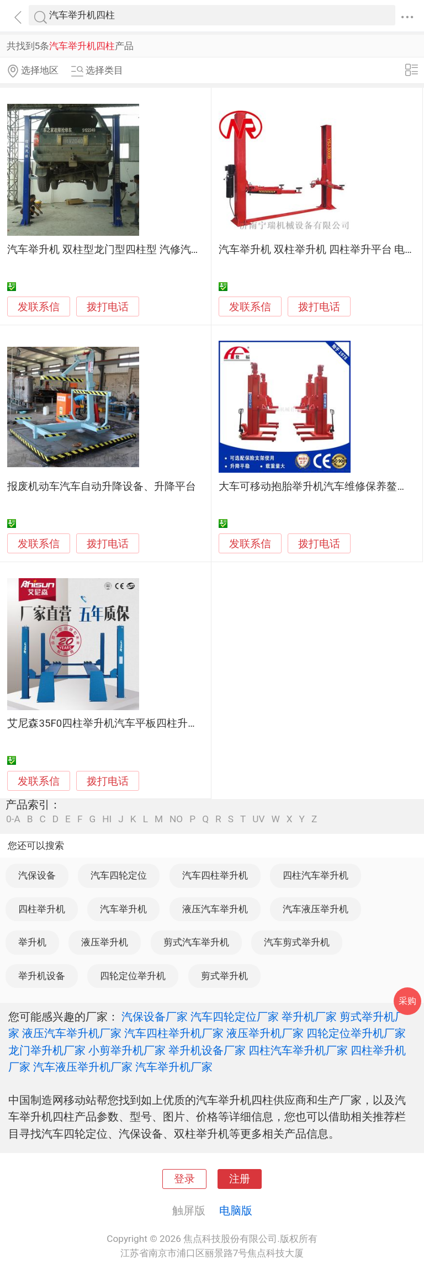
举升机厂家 (309, 1016)
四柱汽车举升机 (315, 875)
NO (176, 819)
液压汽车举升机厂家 (71, 1033)
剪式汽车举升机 (196, 942)
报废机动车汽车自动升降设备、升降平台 (101, 486)
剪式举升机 (224, 975)
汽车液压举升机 (315, 908)
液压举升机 (104, 942)
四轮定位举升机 (133, 975)
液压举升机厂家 (265, 1033)
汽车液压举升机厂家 (82, 1067)
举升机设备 (41, 975)
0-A (13, 819)
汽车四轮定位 (119, 875)
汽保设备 (37, 875)
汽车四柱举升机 (215, 875)
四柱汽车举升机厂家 (298, 1050)
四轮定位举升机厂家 (356, 1033)
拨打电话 (108, 307)
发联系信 (39, 307)
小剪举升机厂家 (127, 1050)
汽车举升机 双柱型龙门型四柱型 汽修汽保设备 (114, 250)
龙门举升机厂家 (47, 1050)
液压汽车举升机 (215, 908)
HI (107, 819)
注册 (239, 1179)
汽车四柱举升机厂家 (174, 1033)
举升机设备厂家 (207, 1050)
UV (258, 819)
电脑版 (235, 1210)
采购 (407, 1001)
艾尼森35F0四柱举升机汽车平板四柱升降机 (108, 723)
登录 (184, 1179)
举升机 (32, 942)
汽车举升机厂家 (174, 1067)
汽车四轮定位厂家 (234, 1016)
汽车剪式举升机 (297, 942)
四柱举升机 (41, 908)
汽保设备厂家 (154, 1016)
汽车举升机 (123, 908)
